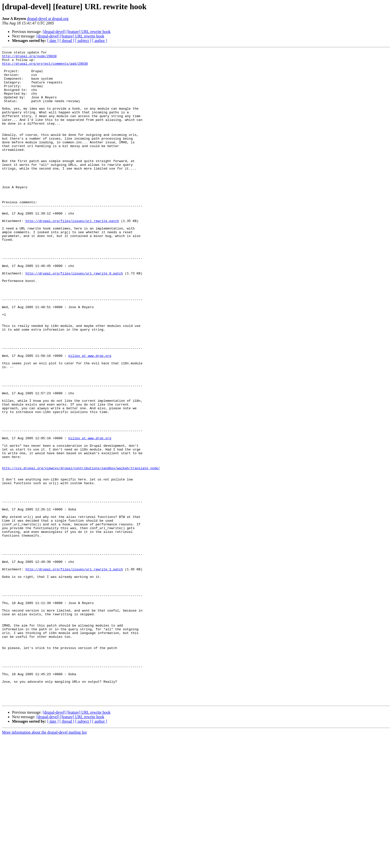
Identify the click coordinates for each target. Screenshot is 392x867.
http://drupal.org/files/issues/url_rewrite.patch (72, 255)
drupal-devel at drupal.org (47, 18)
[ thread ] (67, 40)
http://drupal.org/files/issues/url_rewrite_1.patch (74, 673)
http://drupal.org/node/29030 (29, 57)
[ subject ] (83, 40)
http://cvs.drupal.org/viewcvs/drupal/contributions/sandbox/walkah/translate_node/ (81, 552)
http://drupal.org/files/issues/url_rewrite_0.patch (74, 318)
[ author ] (99, 40)
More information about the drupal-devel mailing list (44, 863)
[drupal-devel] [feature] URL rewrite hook (76, 31)
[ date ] (52, 40)
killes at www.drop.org (89, 417)
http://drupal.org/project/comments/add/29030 (45, 66)
